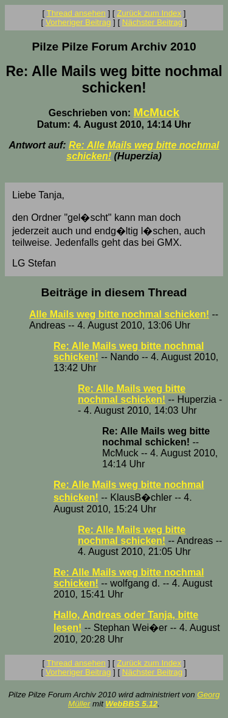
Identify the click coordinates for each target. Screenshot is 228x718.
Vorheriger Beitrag (78, 22)
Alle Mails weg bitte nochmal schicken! (119, 314)
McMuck (156, 112)
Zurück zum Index (149, 13)
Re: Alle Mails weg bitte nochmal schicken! (131, 394)
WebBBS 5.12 (132, 703)
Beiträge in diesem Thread (114, 292)
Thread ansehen (76, 13)
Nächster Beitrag (152, 22)
